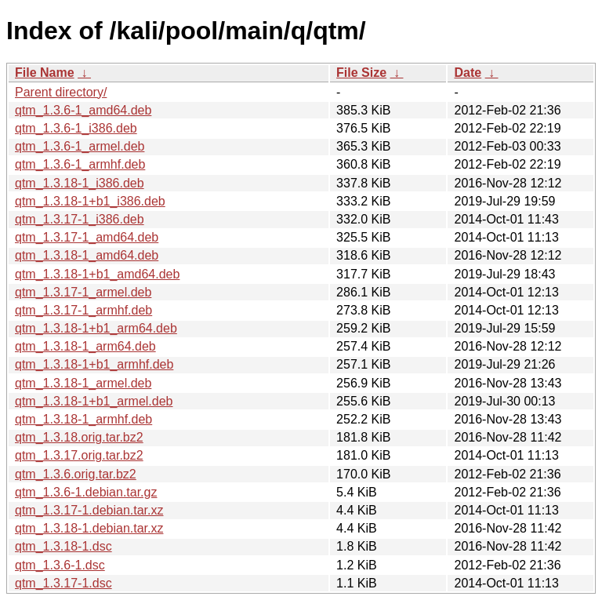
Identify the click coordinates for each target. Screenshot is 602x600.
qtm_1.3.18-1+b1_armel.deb (93, 401)
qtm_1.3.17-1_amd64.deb (86, 237)
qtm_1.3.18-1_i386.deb (79, 183)
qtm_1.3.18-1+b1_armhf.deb (94, 364)
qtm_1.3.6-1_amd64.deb (83, 110)
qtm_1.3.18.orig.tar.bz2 (79, 437)
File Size (361, 72)
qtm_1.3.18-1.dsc (63, 546)
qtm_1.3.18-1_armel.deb (83, 383)
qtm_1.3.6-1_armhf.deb (80, 164)
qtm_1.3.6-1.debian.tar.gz (86, 492)
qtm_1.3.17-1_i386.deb (79, 219)
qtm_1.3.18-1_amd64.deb (86, 255)
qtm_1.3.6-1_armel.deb (79, 146)
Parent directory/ (61, 92)
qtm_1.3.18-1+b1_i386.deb (90, 201)
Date (467, 72)
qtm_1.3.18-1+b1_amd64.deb (97, 274)
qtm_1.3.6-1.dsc (60, 565)
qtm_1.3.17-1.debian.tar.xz (89, 510)
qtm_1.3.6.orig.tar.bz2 (75, 474)
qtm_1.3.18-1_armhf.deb (83, 419)
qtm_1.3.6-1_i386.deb (76, 128)
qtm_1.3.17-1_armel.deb (83, 292)
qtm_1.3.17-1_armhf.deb (83, 310)
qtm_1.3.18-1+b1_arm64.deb (96, 328)
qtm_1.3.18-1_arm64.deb (85, 346)
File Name (44, 72)
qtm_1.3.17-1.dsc (63, 583)
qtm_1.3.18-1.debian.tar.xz (89, 528)
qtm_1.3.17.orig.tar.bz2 (79, 455)
